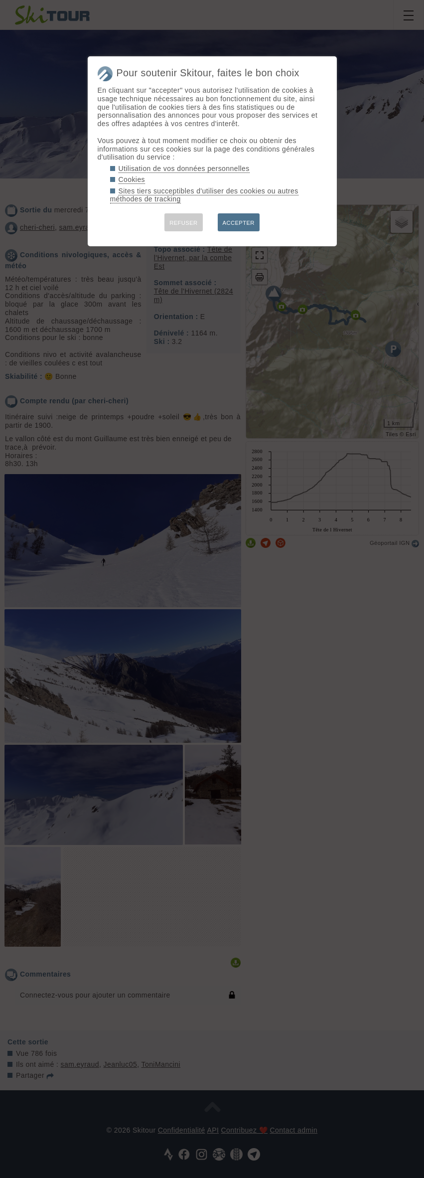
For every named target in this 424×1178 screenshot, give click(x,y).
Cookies (132, 179)
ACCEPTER (239, 223)
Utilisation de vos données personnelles (184, 168)
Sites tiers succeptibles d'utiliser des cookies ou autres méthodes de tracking (204, 195)
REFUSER (183, 223)
